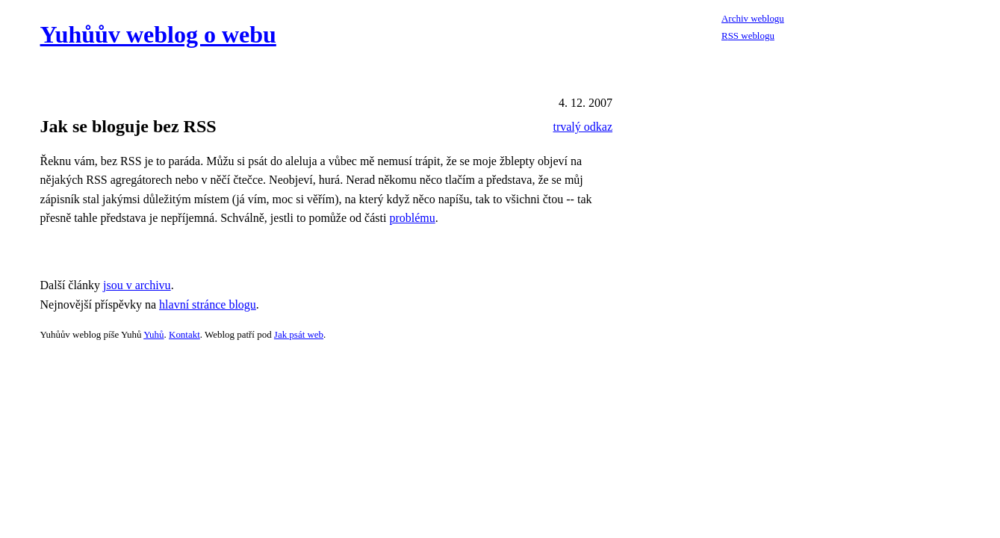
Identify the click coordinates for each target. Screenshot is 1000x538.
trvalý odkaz (582, 126)
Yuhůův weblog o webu (158, 34)
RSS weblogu (747, 35)
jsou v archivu (137, 285)
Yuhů (153, 334)
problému (412, 217)
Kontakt (184, 334)
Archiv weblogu (752, 18)
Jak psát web (298, 334)
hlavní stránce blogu (207, 304)
